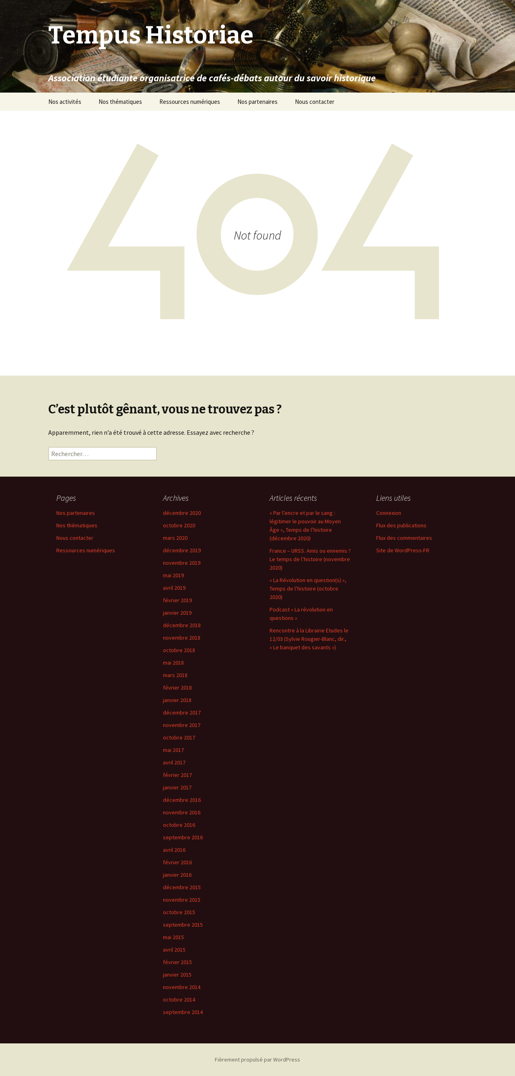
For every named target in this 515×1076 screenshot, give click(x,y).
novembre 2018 (181, 637)
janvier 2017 (177, 787)
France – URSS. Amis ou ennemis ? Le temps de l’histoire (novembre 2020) (310, 559)
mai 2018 (173, 662)
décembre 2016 (182, 799)
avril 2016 (174, 849)
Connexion (388, 512)
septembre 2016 (183, 837)
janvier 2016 (177, 874)
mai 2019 (173, 575)
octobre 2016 (179, 824)
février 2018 (177, 687)
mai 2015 (173, 937)
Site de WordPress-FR (402, 550)
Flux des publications (401, 525)
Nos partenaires (257, 101)
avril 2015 (174, 949)
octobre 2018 (179, 650)
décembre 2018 (182, 625)
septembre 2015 (183, 924)
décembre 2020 (182, 512)
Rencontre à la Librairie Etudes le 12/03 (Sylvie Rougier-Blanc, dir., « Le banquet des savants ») (309, 639)
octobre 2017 (179, 737)
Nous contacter (314, 101)
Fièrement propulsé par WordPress (257, 1059)
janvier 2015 (177, 974)
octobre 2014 (179, 999)
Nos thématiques (120, 101)
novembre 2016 (181, 812)
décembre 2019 (182, 550)
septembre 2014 (183, 1012)
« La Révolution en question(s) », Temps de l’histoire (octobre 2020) (308, 588)
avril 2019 (174, 587)
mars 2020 (175, 537)
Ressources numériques (189, 101)
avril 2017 (174, 762)
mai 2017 (173, 750)
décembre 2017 (182, 712)
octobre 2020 (179, 525)
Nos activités (64, 101)
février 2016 (177, 862)
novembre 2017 (181, 725)
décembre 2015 (182, 887)
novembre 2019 (181, 562)
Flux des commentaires (404, 537)
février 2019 (177, 600)
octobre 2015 (179, 912)
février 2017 (177, 775)
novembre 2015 (181, 899)
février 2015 (177, 962)
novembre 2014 (181, 987)
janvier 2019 (177, 612)
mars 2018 (175, 675)
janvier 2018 (177, 700)
